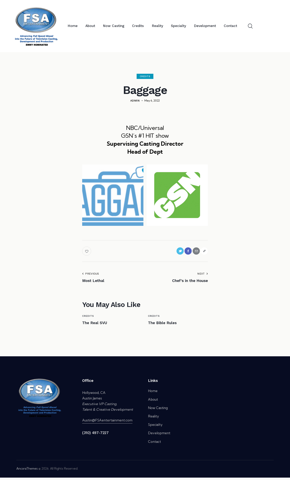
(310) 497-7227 (95, 435)
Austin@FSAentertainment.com (107, 423)
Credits (145, 76)
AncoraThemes (27, 471)
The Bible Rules (166, 325)
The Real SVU (98, 325)
